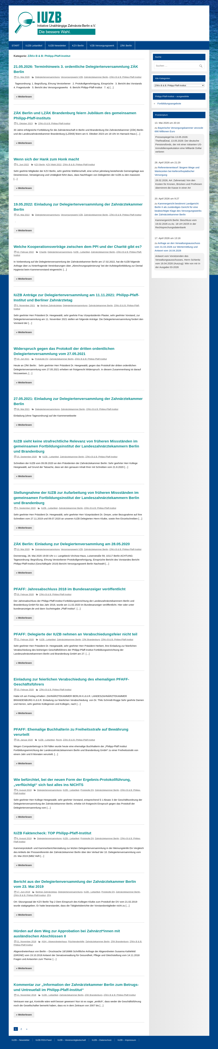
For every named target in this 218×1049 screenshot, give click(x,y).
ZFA (49, 895)
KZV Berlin (78, 45)
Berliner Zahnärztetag (51, 305)
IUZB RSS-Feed (44, 1040)
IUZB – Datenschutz (101, 1040)
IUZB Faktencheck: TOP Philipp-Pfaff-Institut (52, 833)
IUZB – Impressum (127, 1040)
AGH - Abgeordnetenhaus (54, 941)
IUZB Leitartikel (33, 45)
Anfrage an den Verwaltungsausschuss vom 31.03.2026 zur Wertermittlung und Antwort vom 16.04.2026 (177, 247)
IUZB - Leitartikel (81, 252)
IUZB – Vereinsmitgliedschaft (72, 1040)
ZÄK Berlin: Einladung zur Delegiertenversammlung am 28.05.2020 (72, 544)
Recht (59, 740)
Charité (42, 252)
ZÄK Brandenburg (91, 639)
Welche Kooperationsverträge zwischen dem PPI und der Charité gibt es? (78, 246)
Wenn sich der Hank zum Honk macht (46, 159)
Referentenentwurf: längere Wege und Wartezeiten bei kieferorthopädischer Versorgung (177, 171)
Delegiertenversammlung (47, 77)
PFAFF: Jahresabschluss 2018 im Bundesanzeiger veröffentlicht (70, 589)
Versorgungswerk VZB (72, 77)
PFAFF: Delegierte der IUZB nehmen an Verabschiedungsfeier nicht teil (75, 634)
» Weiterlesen (24, 96)
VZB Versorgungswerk (102, 45)
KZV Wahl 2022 (53, 164)
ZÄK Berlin (126, 45)
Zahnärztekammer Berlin (96, 77)
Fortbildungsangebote (169, 103)
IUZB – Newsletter (20, 1040)
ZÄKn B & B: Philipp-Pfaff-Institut (125, 77)
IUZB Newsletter (57, 45)
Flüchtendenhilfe (76, 941)
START (15, 45)
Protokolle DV (41, 359)
